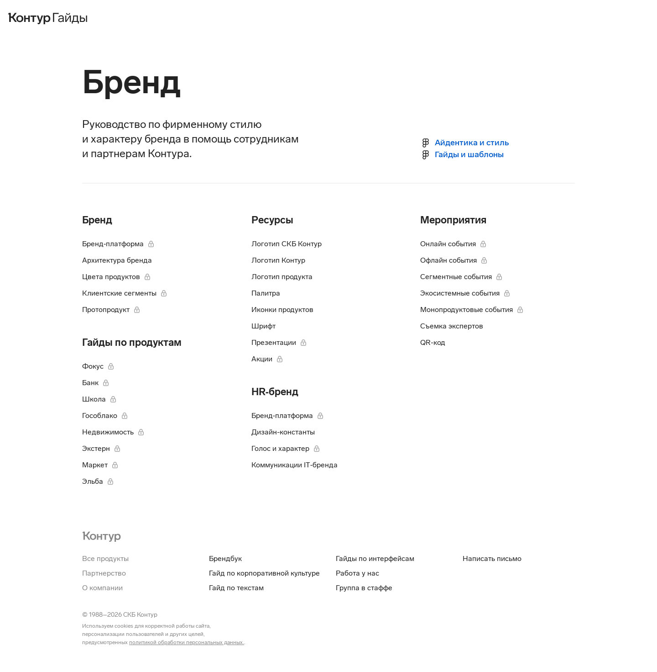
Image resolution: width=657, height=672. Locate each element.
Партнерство (104, 573)
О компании (102, 587)
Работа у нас (357, 573)
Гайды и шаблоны (469, 154)
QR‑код (432, 342)
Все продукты (105, 558)
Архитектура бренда (117, 260)
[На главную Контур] (101, 535)
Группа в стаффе (364, 587)
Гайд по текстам (236, 587)
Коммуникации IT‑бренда (294, 464)
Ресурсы (272, 220)
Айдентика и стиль (472, 143)
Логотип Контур (278, 260)
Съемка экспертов (451, 326)
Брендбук (225, 558)
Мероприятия (453, 220)
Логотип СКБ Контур (286, 243)
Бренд (97, 220)
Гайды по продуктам (132, 342)
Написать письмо (492, 558)
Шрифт (263, 326)
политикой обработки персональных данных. (186, 642)
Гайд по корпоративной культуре (264, 573)
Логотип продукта (282, 276)
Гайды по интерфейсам (375, 558)
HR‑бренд (274, 392)
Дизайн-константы (283, 432)
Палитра (265, 293)
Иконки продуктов (282, 309)
